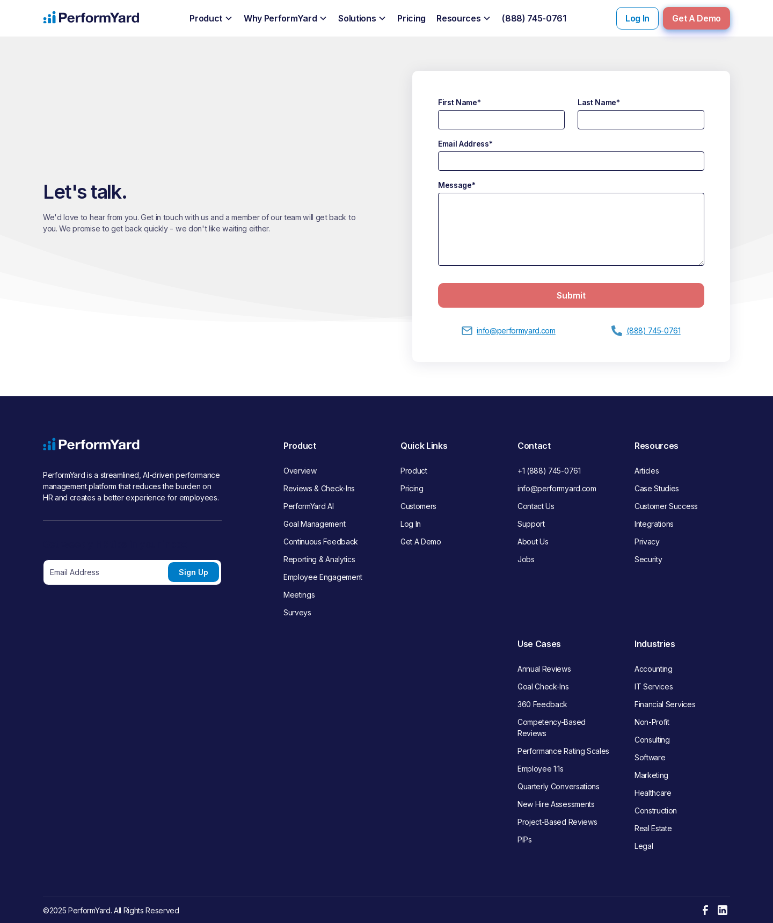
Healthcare (653, 792)
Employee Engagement (322, 577)
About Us (532, 541)
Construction (656, 810)
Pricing (412, 488)
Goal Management (314, 523)
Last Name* (599, 102)
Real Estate (653, 828)
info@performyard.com (556, 488)
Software (650, 757)
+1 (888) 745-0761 (549, 470)
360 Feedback (542, 704)
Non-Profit (652, 721)
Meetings (299, 594)
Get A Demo (696, 18)
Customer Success (666, 506)
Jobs (526, 559)
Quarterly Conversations (558, 786)
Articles (647, 470)
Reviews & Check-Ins (319, 488)
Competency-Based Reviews (551, 727)
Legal (644, 846)
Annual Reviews (544, 668)
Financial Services (665, 704)
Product (413, 470)
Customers (418, 506)
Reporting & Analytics (319, 559)
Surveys (297, 612)
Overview (299, 470)
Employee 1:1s (540, 768)
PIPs (524, 839)
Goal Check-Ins (543, 686)
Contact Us (536, 506)
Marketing (651, 775)
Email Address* (465, 143)
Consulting (652, 739)
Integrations (654, 523)
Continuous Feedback (320, 541)
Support (531, 523)
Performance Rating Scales (563, 750)
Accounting (654, 668)
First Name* (459, 102)
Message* (456, 185)
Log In (637, 18)
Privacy (647, 541)
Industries (655, 643)
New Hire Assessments (556, 804)
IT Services (654, 686)
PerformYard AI (308, 506)
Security (648, 559)
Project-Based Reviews (557, 821)
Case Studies (657, 488)
